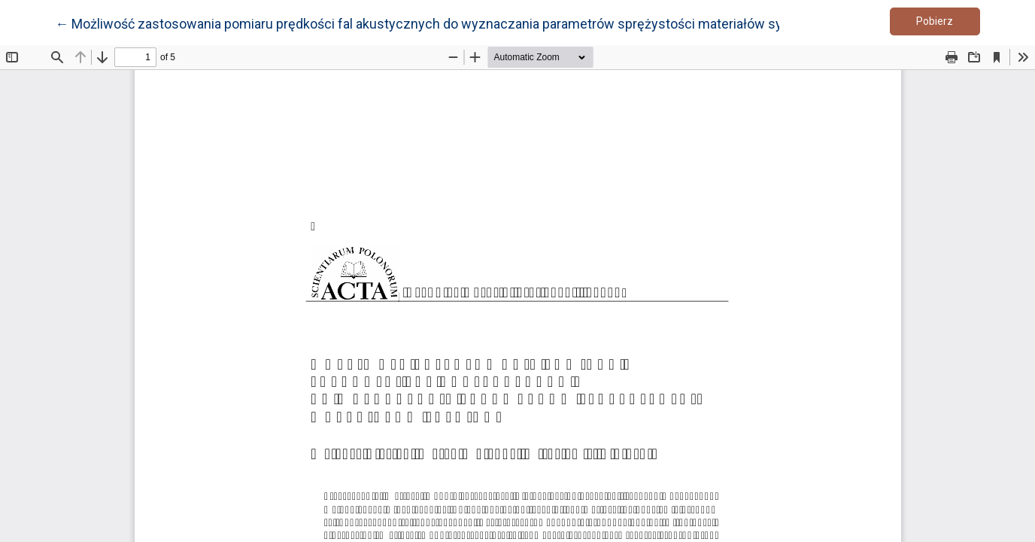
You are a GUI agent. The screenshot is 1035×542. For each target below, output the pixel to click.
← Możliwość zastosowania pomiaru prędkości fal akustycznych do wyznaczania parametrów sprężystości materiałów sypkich (435, 23)
